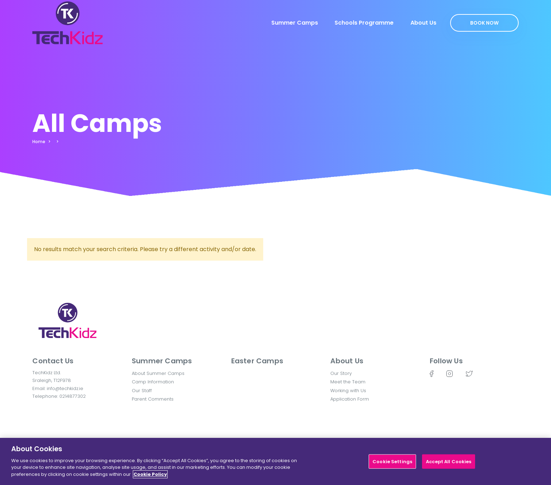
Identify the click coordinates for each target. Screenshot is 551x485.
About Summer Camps (158, 373)
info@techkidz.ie (65, 388)
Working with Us (348, 390)
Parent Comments (153, 399)
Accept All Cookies (448, 464)
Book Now (484, 22)
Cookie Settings (392, 464)
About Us (423, 23)
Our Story (341, 373)
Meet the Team (347, 381)
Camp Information (153, 381)
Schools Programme (364, 23)
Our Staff (142, 390)
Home (38, 142)
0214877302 (72, 396)
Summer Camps (294, 23)
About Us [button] (346, 361)
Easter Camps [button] (257, 361)
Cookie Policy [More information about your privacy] (150, 477)
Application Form (349, 399)
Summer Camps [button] (162, 361)
